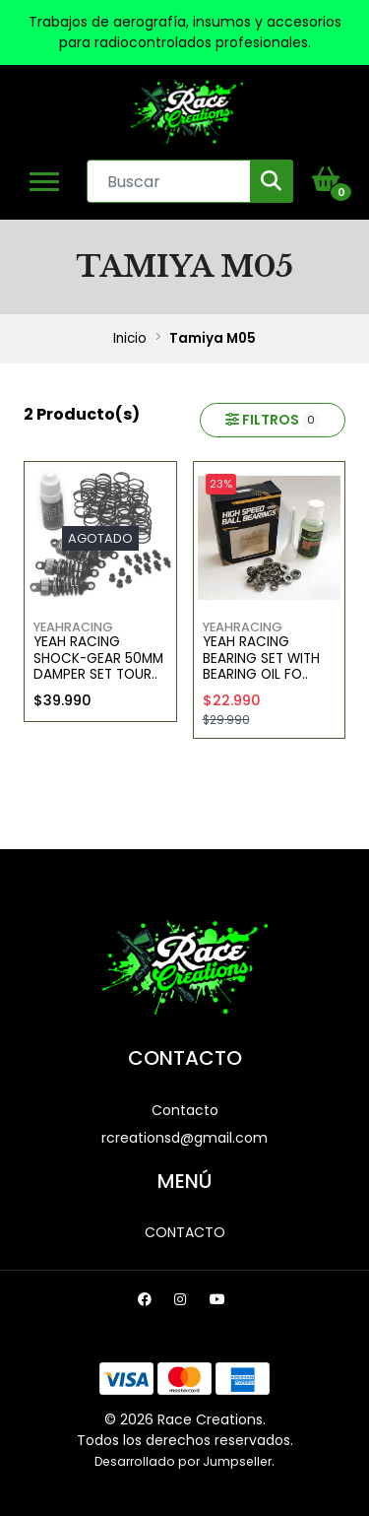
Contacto (185, 1110)
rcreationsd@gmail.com (184, 1138)
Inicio (130, 338)
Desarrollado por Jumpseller (183, 1461)
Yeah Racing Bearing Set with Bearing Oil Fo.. (261, 658)
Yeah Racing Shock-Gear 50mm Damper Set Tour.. (98, 658)
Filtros (272, 419)
